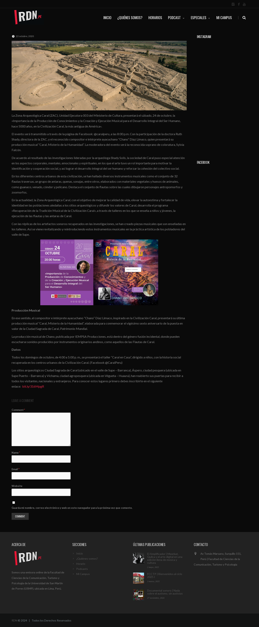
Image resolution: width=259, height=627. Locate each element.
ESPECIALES (200, 17)
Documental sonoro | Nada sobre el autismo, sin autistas (165, 592)
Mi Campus (224, 17)
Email (15, 469)
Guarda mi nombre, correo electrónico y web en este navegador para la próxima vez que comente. (72, 507)
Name (16, 452)
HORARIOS (155, 17)
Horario (80, 563)
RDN (14, 620)
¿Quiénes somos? (87, 558)
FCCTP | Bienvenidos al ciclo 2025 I (164, 575)
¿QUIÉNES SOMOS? (129, 17)
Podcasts (82, 568)
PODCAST (176, 17)
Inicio (79, 553)
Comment (18, 409)
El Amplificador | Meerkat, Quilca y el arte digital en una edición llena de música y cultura (164, 558)
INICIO (107, 17)
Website (17, 485)
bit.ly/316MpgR (33, 386)
